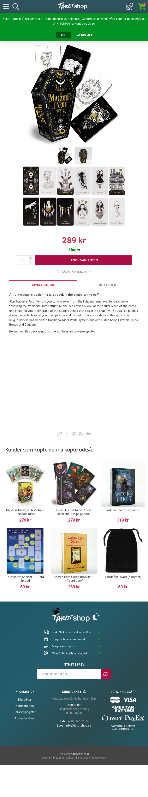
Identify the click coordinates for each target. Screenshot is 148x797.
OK (63, 35)
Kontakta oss (25, 706)
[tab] (43, 285)
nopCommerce (80, 753)
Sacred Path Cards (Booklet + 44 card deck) (74, 579)
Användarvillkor (24, 718)
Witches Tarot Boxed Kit (123, 510)
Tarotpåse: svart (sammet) (123, 577)
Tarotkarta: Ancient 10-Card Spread (25, 579)
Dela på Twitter (59, 434)
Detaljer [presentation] (107, 285)
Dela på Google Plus (81, 434)
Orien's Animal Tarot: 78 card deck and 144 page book (74, 512)
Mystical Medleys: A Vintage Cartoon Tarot (25, 512)
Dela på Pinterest (74, 434)
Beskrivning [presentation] (43, 285)
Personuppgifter (25, 712)
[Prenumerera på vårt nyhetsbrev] (69, 674)
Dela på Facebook (67, 434)
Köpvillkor (24, 700)
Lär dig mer (84, 35)
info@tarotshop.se (78, 725)
